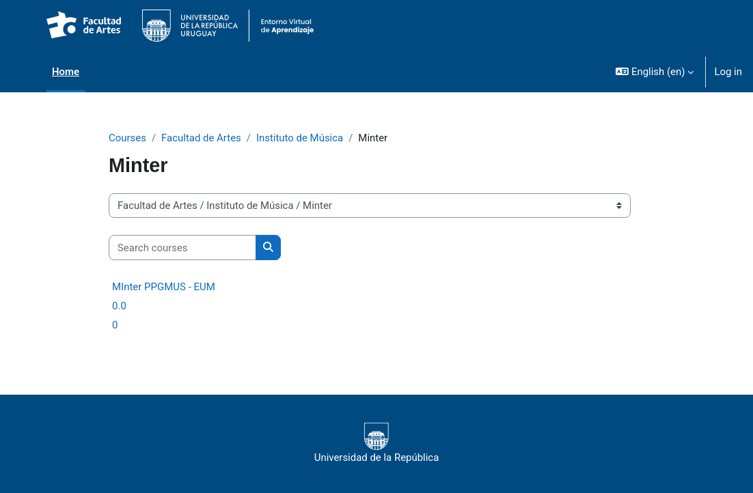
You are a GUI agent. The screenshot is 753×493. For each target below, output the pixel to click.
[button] (654, 71)
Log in (728, 72)
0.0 (119, 306)
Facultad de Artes (201, 138)
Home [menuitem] (65, 72)
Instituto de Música (299, 138)
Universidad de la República (376, 443)
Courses (127, 138)
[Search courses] (182, 247)
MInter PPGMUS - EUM (163, 287)
